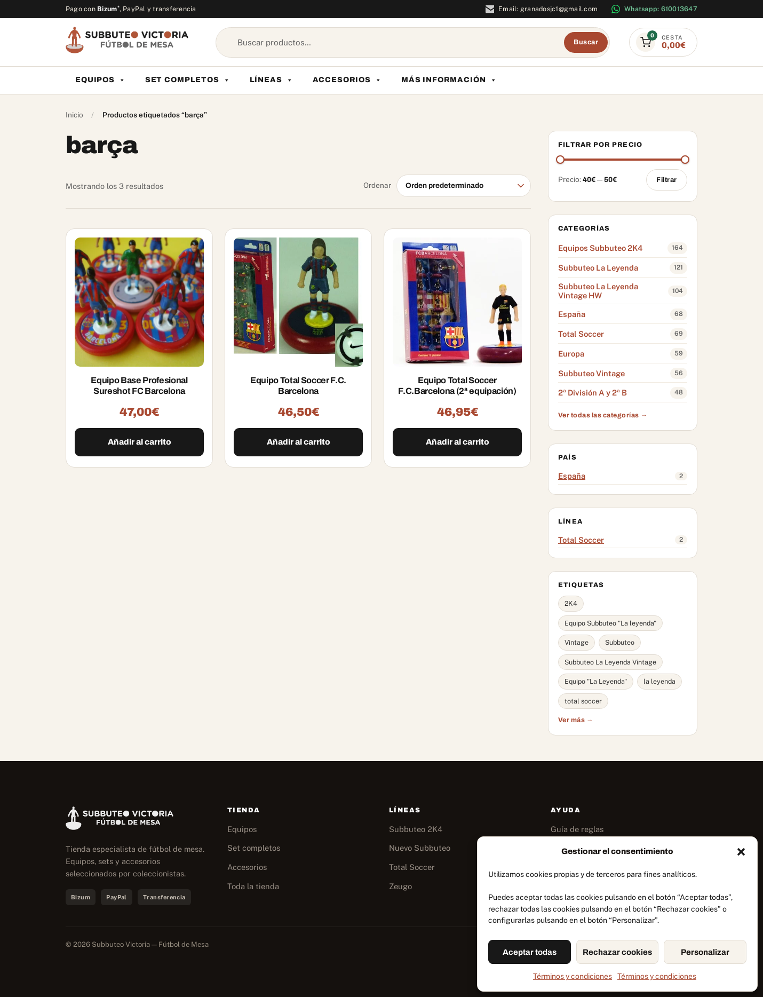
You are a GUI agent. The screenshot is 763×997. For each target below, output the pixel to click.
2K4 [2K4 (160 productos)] (571, 603)
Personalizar (705, 952)
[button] (741, 851)
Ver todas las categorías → (602, 415)
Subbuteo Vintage (591, 373)
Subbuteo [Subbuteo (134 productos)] (619, 642)
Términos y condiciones (572, 976)
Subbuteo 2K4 (415, 829)
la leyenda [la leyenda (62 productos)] (659, 681)
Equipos (100, 80)
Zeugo (400, 886)
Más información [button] (449, 80)
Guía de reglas (577, 829)
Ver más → (575, 720)
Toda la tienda (253, 886)
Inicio (74, 114)
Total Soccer (581, 333)
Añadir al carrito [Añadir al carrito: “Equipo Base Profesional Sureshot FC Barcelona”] (139, 442)
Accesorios (347, 80)
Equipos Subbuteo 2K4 (600, 247)
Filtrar (666, 180)
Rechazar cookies (617, 952)
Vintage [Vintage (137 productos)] (577, 642)
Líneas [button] (271, 80)
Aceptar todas (530, 952)
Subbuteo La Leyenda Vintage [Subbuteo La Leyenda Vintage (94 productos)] (610, 662)
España (571, 314)
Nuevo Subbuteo (419, 847)
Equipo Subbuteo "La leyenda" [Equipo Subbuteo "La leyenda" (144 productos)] (610, 623)
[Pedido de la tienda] (463, 186)
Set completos (188, 80)
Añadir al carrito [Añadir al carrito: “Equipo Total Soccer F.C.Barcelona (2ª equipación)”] (457, 442)
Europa (571, 353)
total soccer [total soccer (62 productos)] (583, 701)
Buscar (586, 42)
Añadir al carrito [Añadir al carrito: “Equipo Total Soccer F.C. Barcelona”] (298, 442)
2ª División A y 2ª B (592, 392)
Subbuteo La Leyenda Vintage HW (598, 291)
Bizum (108, 9)
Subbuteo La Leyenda (598, 267)
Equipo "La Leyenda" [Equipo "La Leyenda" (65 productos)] (596, 681)
